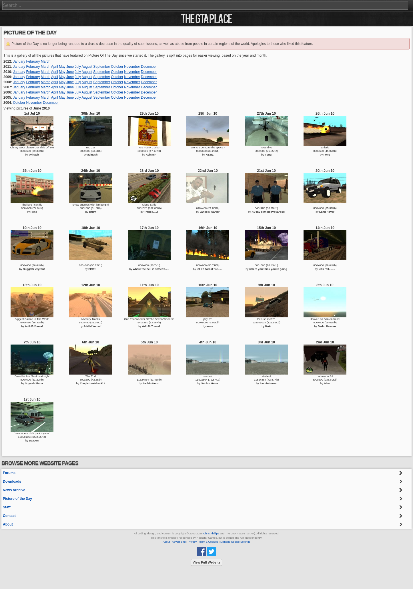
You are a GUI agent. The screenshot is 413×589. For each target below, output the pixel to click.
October (117, 67)
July (78, 67)
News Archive (14, 490)
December (149, 67)
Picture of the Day (17, 499)
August (87, 67)
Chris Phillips (211, 533)
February (33, 61)
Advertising (178, 541)
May (62, 67)
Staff (7, 507)
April (54, 67)
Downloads (12, 481)
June (70, 67)
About (8, 524)
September (101, 67)
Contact (9, 516)
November (132, 67)
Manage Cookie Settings (235, 541)
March (45, 61)
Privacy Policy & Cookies (203, 541)
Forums (9, 473)
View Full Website (206, 562)
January (19, 61)
